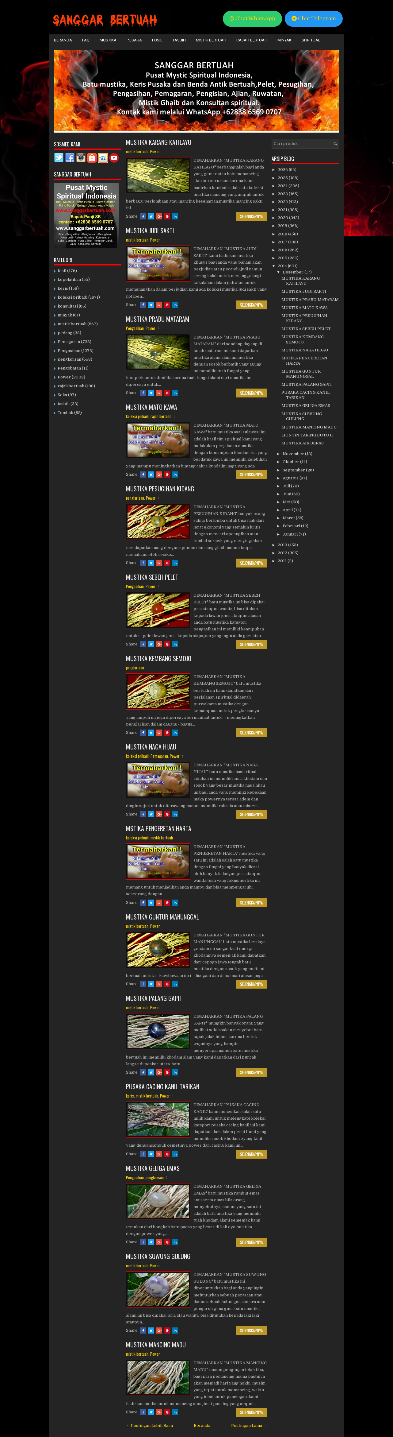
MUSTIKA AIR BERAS (302, 443)
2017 (283, 242)
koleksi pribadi (137, 416)
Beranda (63, 40)
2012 (283, 553)
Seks (62, 395)
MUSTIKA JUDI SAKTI (150, 230)
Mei (287, 502)
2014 (283, 266)
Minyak (284, 40)
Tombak (65, 412)
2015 (283, 258)
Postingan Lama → (249, 1425)
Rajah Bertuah (251, 40)
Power (155, 151)
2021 (283, 209)
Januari (291, 534)
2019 (283, 225)
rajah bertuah (161, 416)
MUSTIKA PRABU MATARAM (157, 319)
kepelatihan (69, 279)
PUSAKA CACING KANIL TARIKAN (162, 1086)
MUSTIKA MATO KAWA (151, 407)
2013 (283, 545)
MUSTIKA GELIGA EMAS (153, 1168)
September (294, 470)
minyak (65, 315)
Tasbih (179, 40)
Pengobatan (69, 368)
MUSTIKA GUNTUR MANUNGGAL (162, 916)
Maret (289, 518)
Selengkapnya (251, 216)
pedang (65, 333)
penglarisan (135, 498)
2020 (283, 217)
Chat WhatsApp (252, 18)
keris (130, 1096)
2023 (283, 194)
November (294, 453)
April (288, 510)
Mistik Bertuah (211, 40)
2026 (283, 169)
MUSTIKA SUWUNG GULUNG (158, 1256)
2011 (283, 561)
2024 (283, 186)
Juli (287, 486)
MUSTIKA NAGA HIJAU (151, 746)
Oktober (291, 461)
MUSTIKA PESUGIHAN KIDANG (160, 488)
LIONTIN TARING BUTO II (307, 435)
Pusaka (134, 40)
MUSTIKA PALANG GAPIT (154, 998)
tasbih (64, 403)
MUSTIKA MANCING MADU (156, 1344)
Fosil (157, 40)
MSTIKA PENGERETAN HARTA (158, 828)
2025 (283, 178)
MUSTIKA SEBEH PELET (152, 577)
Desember (293, 272)
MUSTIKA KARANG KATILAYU (158, 142)
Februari (292, 526)
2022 (283, 201)
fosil (62, 271)
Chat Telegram (314, 18)
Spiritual (311, 40)
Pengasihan (135, 328)
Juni (287, 494)
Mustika (108, 40)
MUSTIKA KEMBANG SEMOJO (158, 658)
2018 (283, 234)
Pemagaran (159, 756)
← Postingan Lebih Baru (149, 1425)
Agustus (291, 478)
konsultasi (68, 306)
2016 (283, 250)
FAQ (86, 40)
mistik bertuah (137, 151)
